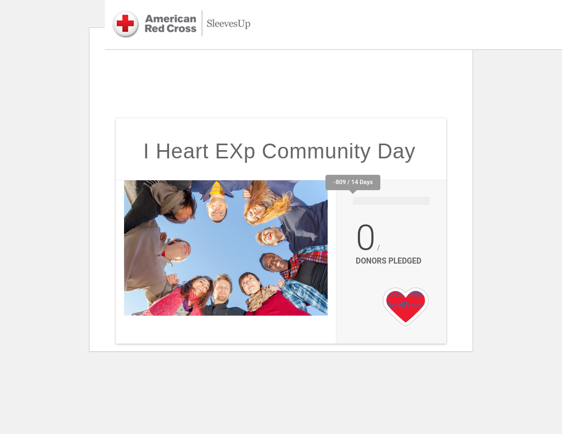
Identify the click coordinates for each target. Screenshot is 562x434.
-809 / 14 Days (353, 182)
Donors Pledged (388, 260)
